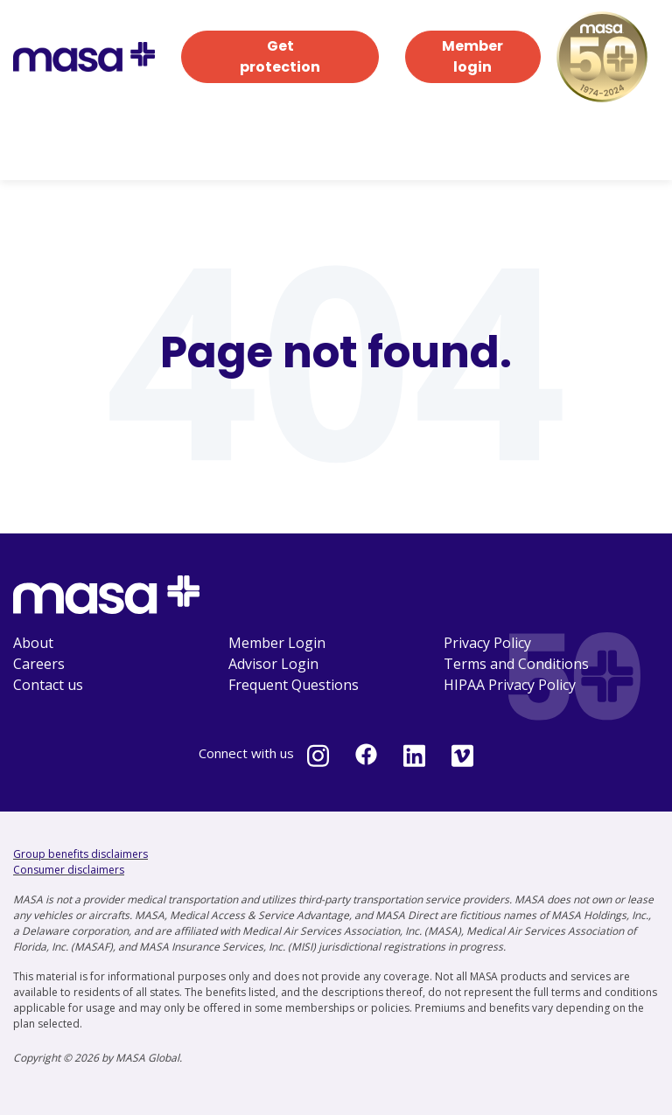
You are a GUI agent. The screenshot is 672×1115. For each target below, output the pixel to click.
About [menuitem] (33, 642)
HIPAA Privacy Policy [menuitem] (510, 684)
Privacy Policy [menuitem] (487, 642)
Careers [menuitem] (39, 663)
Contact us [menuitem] (48, 684)
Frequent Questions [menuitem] (293, 684)
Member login (472, 56)
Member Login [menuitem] (277, 642)
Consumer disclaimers (68, 869)
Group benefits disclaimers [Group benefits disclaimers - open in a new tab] (80, 854)
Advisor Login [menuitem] (273, 663)
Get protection (280, 56)
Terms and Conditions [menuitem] (516, 663)
